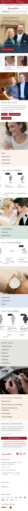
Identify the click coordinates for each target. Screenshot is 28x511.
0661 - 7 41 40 (6, 467)
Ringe (2, 68)
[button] (25, 11)
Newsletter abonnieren (14, 438)
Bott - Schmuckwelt (5, 185)
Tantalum (15, 185)
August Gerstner (5, 258)
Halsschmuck (16, 68)
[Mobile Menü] (2, 8)
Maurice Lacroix (17, 326)
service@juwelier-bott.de (9, 470)
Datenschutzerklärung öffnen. (15, 446)
